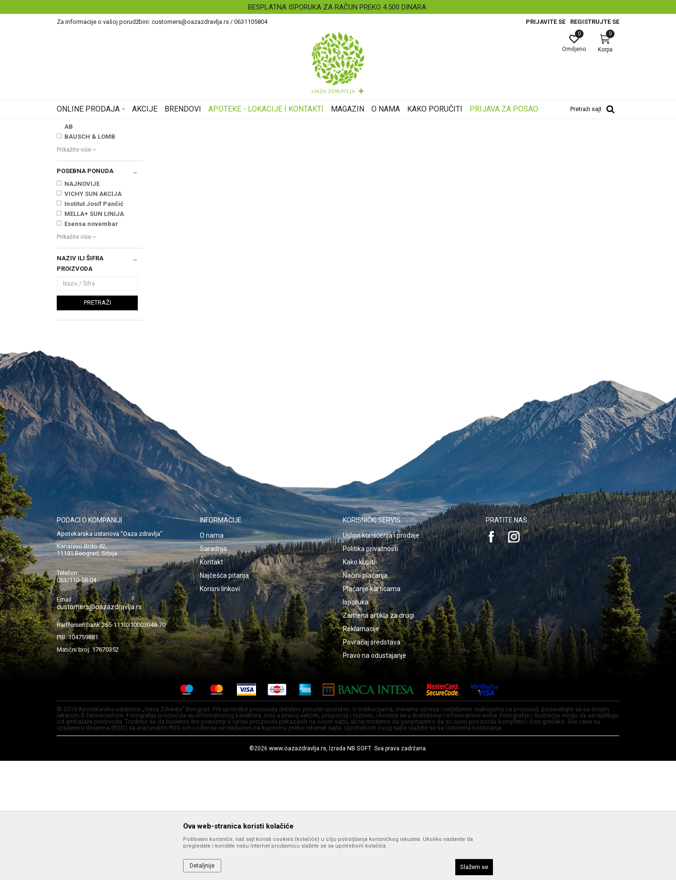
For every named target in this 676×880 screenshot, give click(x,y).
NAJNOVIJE (82, 303)
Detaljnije (202, 865)
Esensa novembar (91, 343)
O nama (212, 654)
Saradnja (213, 668)
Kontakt (211, 681)
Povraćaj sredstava (371, 761)
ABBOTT (76, 205)
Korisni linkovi (220, 708)
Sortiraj (414, 140)
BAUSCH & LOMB (89, 255)
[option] (338, 7)
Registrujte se (594, 21)
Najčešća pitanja (224, 694)
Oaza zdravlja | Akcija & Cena (95, 125)
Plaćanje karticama (371, 708)
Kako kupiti (359, 681)
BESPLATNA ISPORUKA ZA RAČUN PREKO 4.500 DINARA (337, 7)
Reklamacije (361, 748)
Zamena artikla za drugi (378, 734)
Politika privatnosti (370, 668)
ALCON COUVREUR (91, 215)
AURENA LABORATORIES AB (99, 240)
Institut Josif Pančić (93, 323)
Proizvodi (153, 125)
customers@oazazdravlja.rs (99, 726)
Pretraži (97, 421)
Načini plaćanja (365, 694)
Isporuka (356, 721)
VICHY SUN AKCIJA (93, 313)
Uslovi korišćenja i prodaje (381, 654)
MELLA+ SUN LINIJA (94, 333)
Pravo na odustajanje (374, 774)
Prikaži (497, 140)
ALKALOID (79, 225)
